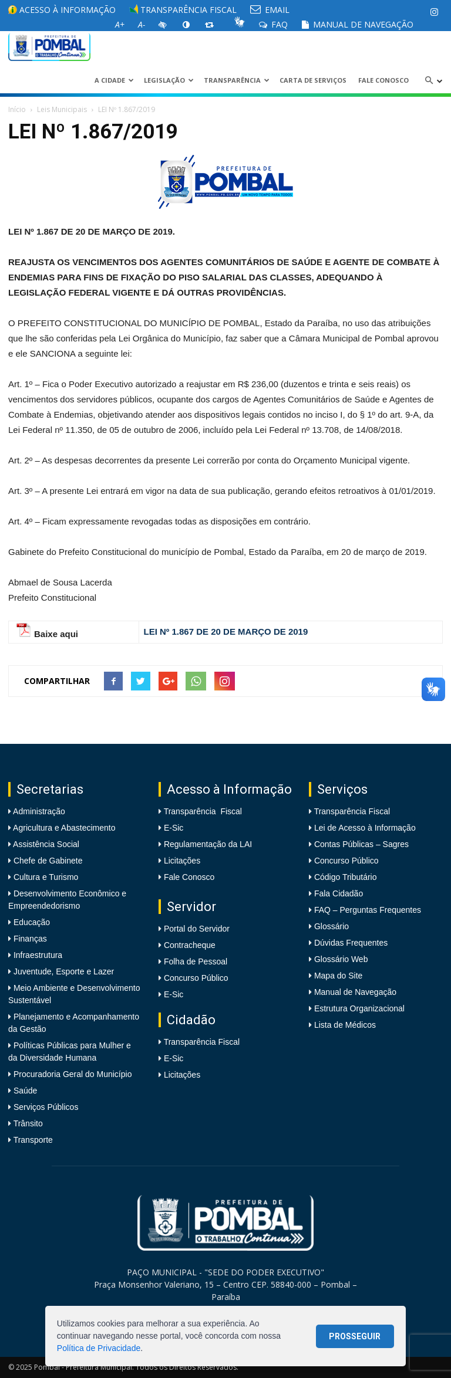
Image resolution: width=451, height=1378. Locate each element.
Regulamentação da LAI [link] (208, 844)
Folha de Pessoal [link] (195, 961)
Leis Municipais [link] (62, 109)
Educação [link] (30, 922)
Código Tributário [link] (345, 877)
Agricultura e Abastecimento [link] (63, 827)
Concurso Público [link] (196, 978)
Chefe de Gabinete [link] (46, 860)
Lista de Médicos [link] (345, 1025)
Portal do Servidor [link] (197, 928)
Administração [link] (38, 811)
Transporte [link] (32, 1140)
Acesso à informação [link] (62, 9)
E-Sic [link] (173, 827)
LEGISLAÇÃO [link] (169, 80)
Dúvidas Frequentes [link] (351, 942)
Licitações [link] (182, 860)
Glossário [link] (331, 926)
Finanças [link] (29, 938)
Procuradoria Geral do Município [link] (73, 1074)
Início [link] (17, 109)
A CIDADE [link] (114, 80)
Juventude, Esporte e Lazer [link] (62, 971)
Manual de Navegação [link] (357, 24)
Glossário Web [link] (341, 959)
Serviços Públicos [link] (44, 1107)
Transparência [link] (237, 80)
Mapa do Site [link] (338, 975)
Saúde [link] (24, 1090)
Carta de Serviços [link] (313, 80)
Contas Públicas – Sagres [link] (361, 844)
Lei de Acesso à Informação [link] (365, 827)
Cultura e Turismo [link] (44, 877)
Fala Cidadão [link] (338, 893)
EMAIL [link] (270, 9)
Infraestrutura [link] (36, 955)
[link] (434, 12)
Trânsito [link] (27, 1123)
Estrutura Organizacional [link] (359, 1008)
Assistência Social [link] (45, 844)
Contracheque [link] (190, 945)
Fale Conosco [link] (383, 80)
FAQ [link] (273, 24)
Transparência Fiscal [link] (183, 9)
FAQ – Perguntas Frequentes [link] (367, 910)
